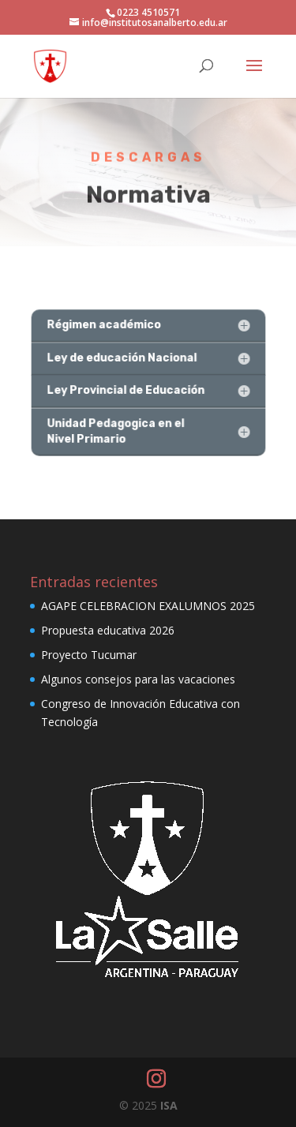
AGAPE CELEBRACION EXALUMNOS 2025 (148, 605)
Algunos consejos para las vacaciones (138, 679)
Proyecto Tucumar (89, 654)
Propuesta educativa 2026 (107, 630)
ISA (169, 1105)
